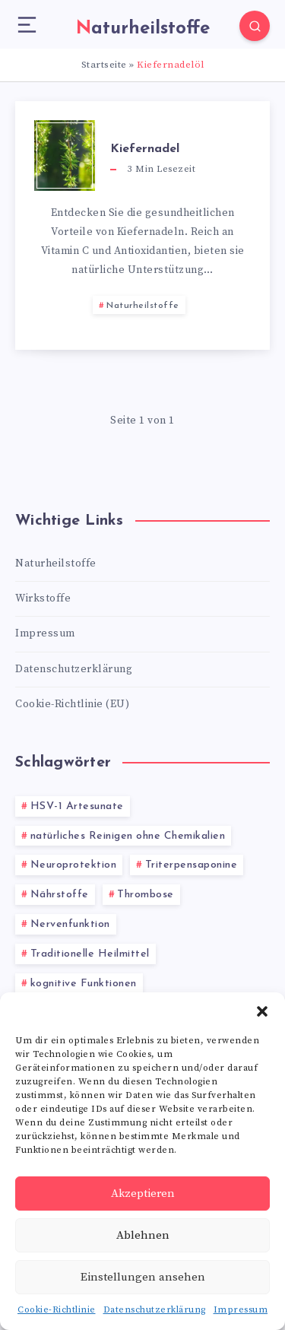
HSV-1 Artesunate (77, 806)
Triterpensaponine (191, 865)
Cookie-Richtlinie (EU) (72, 704)
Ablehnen (142, 1235)
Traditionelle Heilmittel (90, 954)
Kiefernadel (144, 149)
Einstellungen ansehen (143, 1277)
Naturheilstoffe (142, 305)
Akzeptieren (143, 1193)
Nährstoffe (59, 894)
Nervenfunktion (70, 924)
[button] (262, 1011)
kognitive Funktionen (83, 983)
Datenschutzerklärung (154, 1310)
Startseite (104, 65)
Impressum (241, 1310)
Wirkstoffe (43, 598)
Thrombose (145, 894)
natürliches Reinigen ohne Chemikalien (128, 836)
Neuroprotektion (73, 865)
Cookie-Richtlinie (56, 1310)
